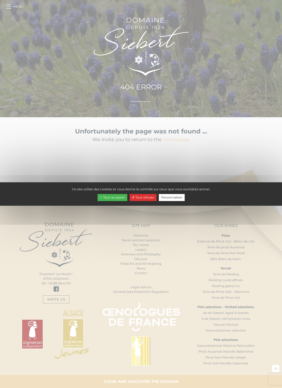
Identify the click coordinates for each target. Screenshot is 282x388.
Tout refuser (143, 197)
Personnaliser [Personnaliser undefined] (171, 197)
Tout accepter (112, 197)
